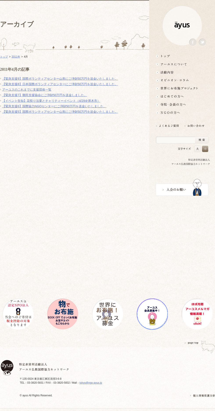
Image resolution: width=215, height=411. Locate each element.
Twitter (202, 42)
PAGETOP (191, 343)
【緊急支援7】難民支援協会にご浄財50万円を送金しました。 (44, 95)
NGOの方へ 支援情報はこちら (182, 112)
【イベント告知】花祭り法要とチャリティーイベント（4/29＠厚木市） (51, 100)
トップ (182, 56)
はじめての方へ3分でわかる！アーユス (182, 96)
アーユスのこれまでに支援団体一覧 (26, 89)
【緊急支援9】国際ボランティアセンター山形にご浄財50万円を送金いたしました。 (60, 78)
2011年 (16, 56)
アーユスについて (182, 64)
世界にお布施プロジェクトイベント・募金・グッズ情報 (182, 88)
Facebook (193, 42)
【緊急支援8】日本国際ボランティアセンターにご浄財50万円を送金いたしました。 (60, 84)
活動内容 (182, 72)
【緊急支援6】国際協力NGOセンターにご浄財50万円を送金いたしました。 (54, 106)
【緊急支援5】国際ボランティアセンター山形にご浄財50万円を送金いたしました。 (60, 111)
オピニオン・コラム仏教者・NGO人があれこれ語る (182, 80)
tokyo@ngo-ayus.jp (90, 382)
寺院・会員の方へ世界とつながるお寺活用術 (182, 104)
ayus (182, 25)
